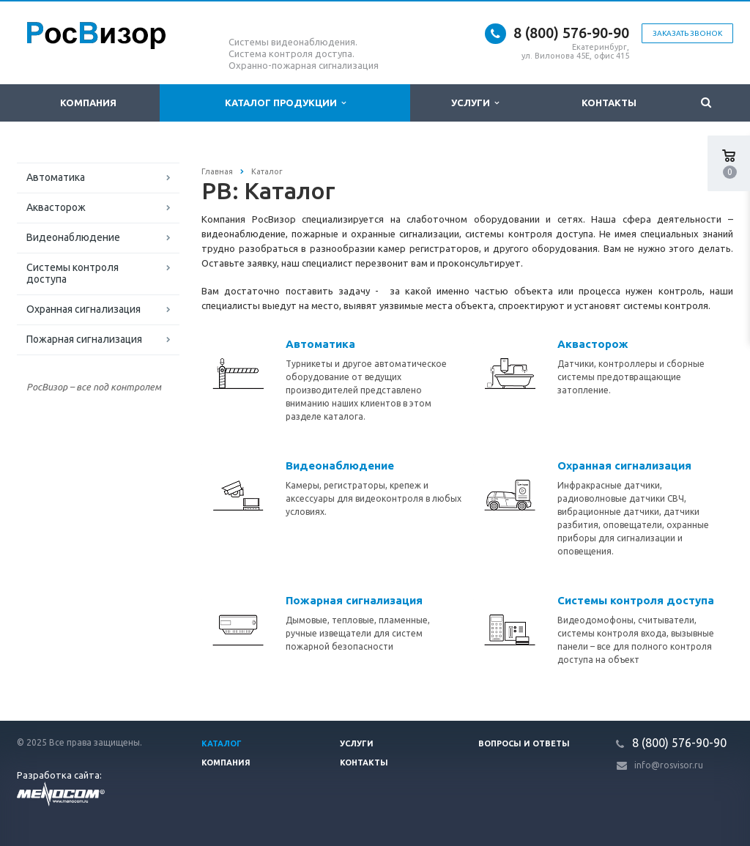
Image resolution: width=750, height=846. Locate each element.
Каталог (221, 743)
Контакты (609, 102)
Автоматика (55, 177)
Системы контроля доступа (72, 273)
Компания (88, 102)
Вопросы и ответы (524, 743)
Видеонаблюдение (73, 237)
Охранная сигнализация (83, 309)
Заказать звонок (687, 33)
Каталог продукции (285, 102)
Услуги (475, 102)
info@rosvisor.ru (668, 765)
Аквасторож (56, 207)
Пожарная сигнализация (84, 339)
